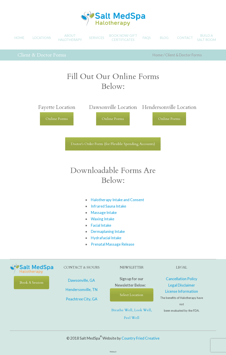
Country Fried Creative (141, 338)
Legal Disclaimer (181, 285)
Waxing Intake (102, 219)
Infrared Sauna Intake (108, 206)
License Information (181, 291)
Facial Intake (101, 225)
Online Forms (57, 118)
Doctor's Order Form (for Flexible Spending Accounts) (113, 144)
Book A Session (31, 282)
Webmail (113, 352)
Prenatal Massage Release (112, 244)
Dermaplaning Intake (108, 231)
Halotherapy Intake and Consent (117, 199)
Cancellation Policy (181, 278)
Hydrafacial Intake (106, 237)
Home (157, 55)
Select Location (131, 294)
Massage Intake (104, 212)
